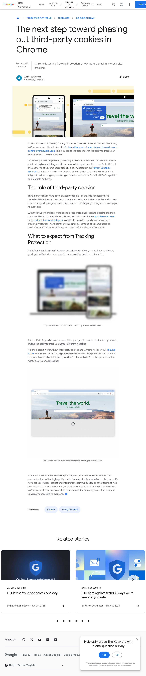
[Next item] (132, 579)
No (116, 655)
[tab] (57, 621)
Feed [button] (99, 4)
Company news (87, 4)
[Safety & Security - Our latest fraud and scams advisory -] (35, 581)
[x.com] (31, 639)
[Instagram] (23, 639)
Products (63, 18)
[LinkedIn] (55, 639)
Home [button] (41, 4)
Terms (37, 655)
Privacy (26, 655)
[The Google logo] (11, 655)
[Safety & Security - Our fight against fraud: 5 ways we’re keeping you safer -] (110, 581)
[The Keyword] (18, 18)
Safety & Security (70, 509)
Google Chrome (85, 18)
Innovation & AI (55, 4)
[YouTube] (39, 639)
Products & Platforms (39, 18)
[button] (124, 77)
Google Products (73, 655)
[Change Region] (41, 665)
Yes (104, 655)
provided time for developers (48, 220)
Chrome (51, 509)
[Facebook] (47, 639)
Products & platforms (71, 4)
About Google (52, 655)
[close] (137, 639)
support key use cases (103, 216)
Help (9, 665)
